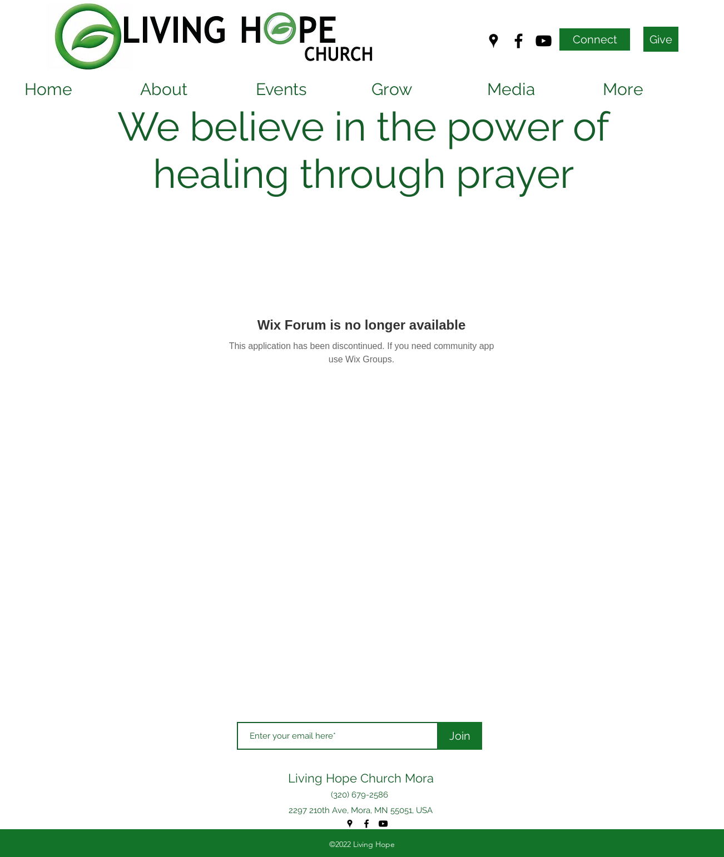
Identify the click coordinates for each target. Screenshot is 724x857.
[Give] (660, 39)
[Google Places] (493, 41)
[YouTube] (543, 41)
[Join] (460, 736)
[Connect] (594, 39)
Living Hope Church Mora (361, 778)
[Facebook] (518, 41)
